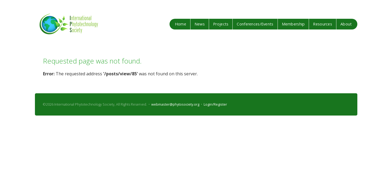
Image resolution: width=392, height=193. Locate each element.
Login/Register (215, 104)
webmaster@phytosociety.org (175, 104)
